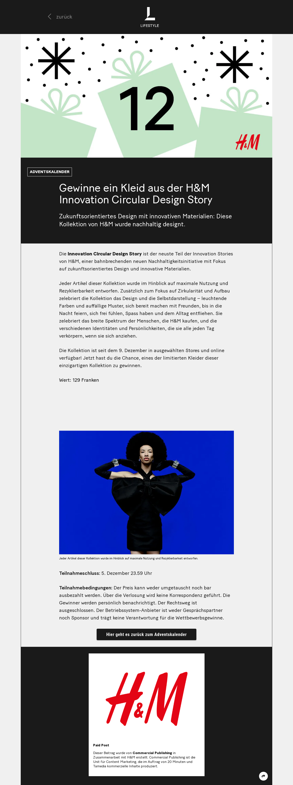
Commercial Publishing (152, 753)
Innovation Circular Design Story (105, 253)
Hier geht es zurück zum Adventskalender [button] (146, 634)
